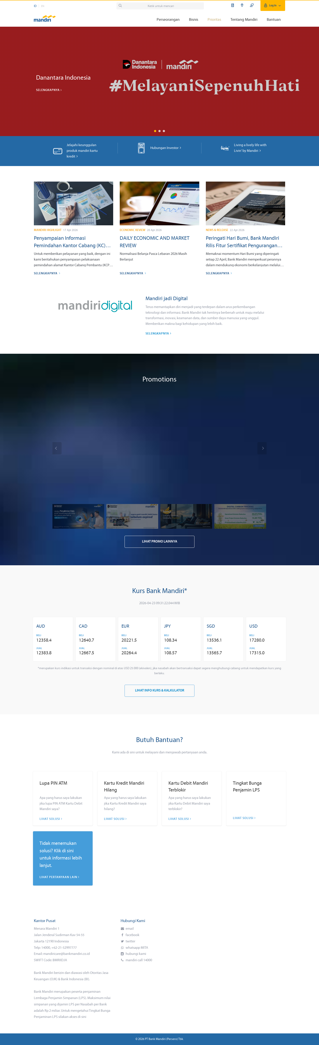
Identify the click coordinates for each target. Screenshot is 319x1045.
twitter (130, 941)
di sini (82, 1017)
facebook (132, 935)
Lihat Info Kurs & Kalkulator (159, 691)
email (129, 929)
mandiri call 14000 (138, 960)
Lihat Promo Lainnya (159, 541)
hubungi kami (135, 954)
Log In (272, 5)
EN (42, 6)
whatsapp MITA (136, 948)
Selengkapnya (49, 90)
